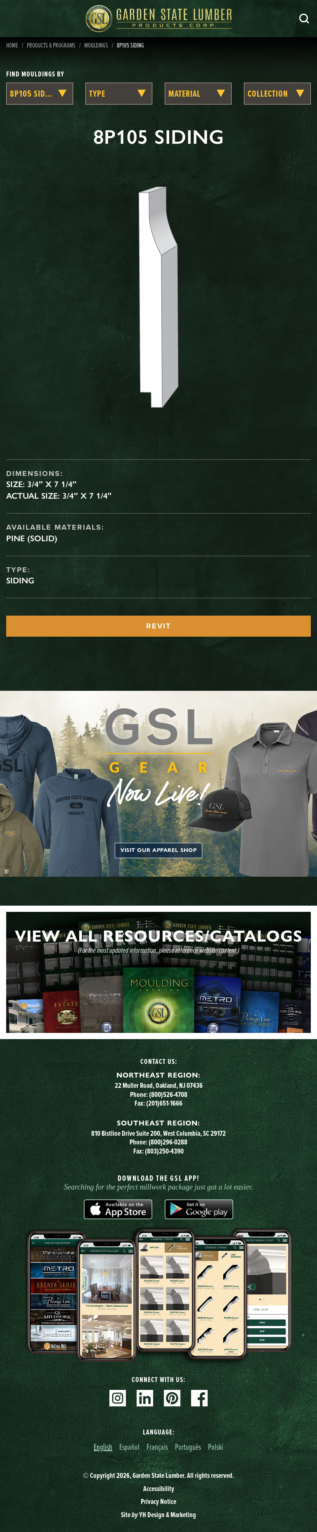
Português (188, 1446)
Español (129, 1446)
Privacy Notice (158, 1501)
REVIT (158, 626)
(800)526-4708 (168, 1094)
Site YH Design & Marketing (158, 1514)
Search (304, 18)
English (103, 1446)
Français (157, 1446)
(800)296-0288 (168, 1142)
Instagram (117, 1398)
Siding (20, 580)
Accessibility (158, 1488)
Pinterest (172, 1398)
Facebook (199, 1398)
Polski (215, 1446)
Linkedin (145, 1398)
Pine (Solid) (31, 538)
